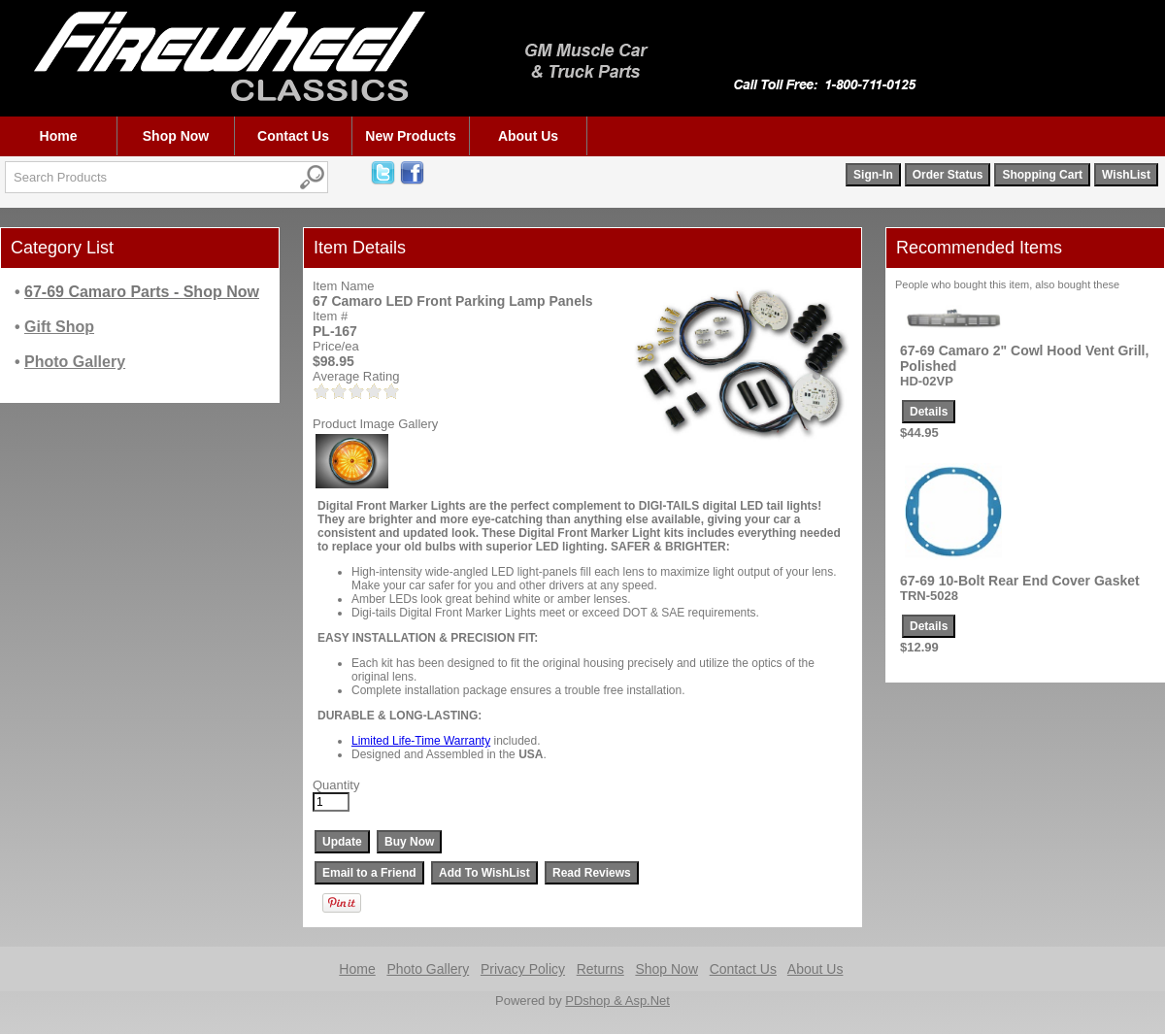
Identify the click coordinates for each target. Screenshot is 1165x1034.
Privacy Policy (523, 969)
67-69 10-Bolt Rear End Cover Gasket (1020, 580)
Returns (600, 969)
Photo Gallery (427, 969)
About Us (528, 136)
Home (59, 136)
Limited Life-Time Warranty (420, 741)
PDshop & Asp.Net (617, 1000)
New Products (410, 136)
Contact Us (293, 136)
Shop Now (176, 136)
